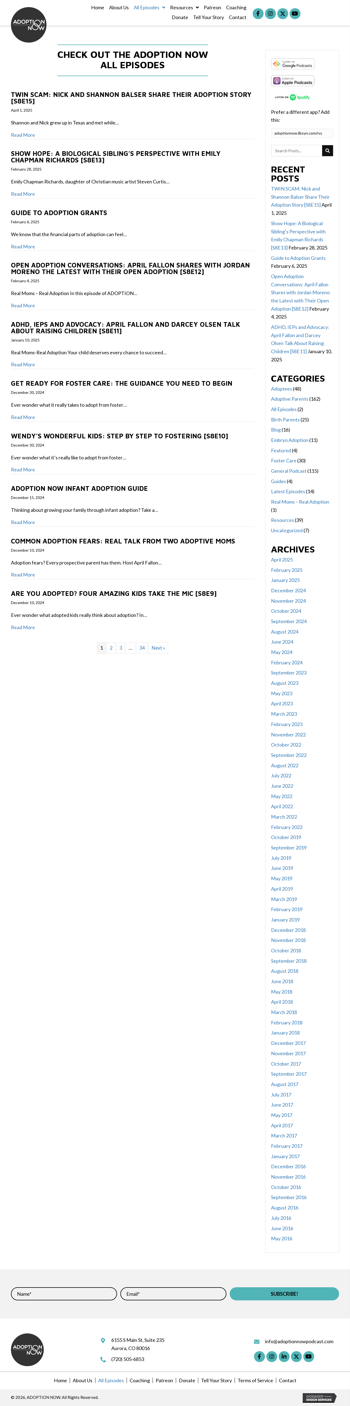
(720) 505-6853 (127, 1359)
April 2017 (282, 1125)
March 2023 (284, 714)
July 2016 (281, 1218)
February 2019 (286, 909)
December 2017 (288, 1043)
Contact (287, 1380)
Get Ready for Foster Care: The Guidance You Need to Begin (121, 383)
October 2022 (286, 745)
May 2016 (281, 1238)
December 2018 (288, 930)
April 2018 (282, 1002)
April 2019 (282, 889)
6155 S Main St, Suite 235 (137, 1340)
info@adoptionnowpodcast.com (299, 1341)
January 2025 (285, 580)
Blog (276, 430)
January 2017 (285, 1156)
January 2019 (285, 920)
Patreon (164, 1380)
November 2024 (288, 601)
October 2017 (286, 1064)
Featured (281, 450)
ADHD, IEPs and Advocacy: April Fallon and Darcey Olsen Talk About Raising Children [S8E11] (125, 327)
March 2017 (284, 1135)
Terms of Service (255, 1380)
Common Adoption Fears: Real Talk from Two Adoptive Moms (123, 541)
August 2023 (284, 683)
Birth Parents (285, 420)
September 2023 (289, 673)
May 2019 (281, 878)
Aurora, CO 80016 (130, 1348)
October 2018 (286, 950)
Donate (187, 1380)
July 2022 (281, 775)
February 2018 (286, 1022)
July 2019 (281, 858)
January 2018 (285, 1033)
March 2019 (284, 899)
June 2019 (282, 868)
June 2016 (282, 1228)
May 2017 (281, 1115)
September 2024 (289, 621)
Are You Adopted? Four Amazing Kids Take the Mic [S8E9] (114, 593)
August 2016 (284, 1208)
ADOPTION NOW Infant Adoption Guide (79, 488)
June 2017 (282, 1105)
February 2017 (286, 1146)
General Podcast (289, 471)
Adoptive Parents (289, 399)
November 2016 (288, 1177)
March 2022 (284, 817)
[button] (258, 13)
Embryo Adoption (289, 440)
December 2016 (288, 1166)
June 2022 (282, 786)
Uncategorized (287, 530)
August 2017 (284, 1084)
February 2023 (286, 724)
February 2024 (286, 662)
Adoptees (281, 389)
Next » (158, 648)
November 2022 (288, 735)
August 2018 (284, 971)
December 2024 (288, 590)
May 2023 (281, 693)
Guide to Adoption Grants (59, 212)
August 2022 (284, 765)
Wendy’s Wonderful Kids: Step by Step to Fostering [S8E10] (119, 436)
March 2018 (284, 1012)
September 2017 (289, 1074)
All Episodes (284, 409)
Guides (278, 481)
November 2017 (288, 1053)
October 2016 (286, 1187)
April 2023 (282, 703)
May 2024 (281, 652)
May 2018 (281, 992)
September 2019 (289, 848)
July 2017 (281, 1095)
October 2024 (286, 611)
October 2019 (286, 837)
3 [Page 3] (120, 648)
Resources (282, 520)
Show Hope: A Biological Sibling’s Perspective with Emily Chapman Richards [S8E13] (116, 157)
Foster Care (283, 460)
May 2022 (281, 796)
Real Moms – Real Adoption (300, 502)
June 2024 (282, 642)
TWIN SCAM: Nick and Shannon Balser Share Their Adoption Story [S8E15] (131, 98)
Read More (23, 135)
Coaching (140, 1380)
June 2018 (282, 981)
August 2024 (284, 632)
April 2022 (282, 806)
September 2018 (289, 961)
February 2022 (286, 827)
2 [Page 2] (111, 648)
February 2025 (286, 570)
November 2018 (288, 940)
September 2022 (289, 755)
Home (60, 1380)
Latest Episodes (288, 491)
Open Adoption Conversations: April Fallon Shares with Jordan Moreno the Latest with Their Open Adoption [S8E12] (130, 268)
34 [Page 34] (142, 648)
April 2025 (282, 560)
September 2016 (289, 1197)
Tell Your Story (216, 1380)
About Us (82, 1380)
